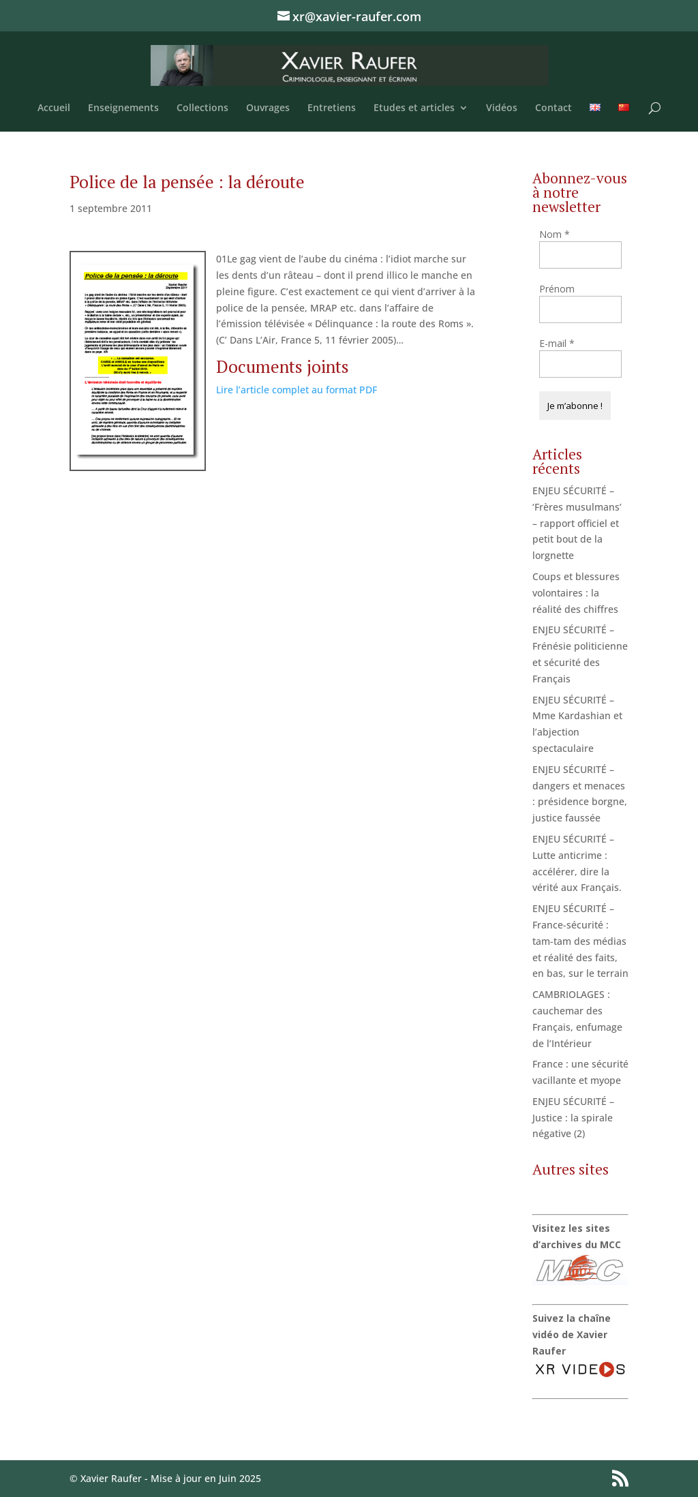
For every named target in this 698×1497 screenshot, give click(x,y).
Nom (554, 234)
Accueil (53, 108)
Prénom (557, 288)
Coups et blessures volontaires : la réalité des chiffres (576, 593)
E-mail (557, 343)
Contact (553, 108)
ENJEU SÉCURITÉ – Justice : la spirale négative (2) (573, 1117)
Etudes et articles (414, 108)
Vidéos (501, 108)
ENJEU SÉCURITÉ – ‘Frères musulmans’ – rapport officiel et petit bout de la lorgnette (577, 523)
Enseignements (123, 108)
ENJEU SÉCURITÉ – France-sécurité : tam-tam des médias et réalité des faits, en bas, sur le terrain (580, 941)
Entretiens (331, 108)
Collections (202, 108)
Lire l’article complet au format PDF (296, 389)
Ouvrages (268, 108)
